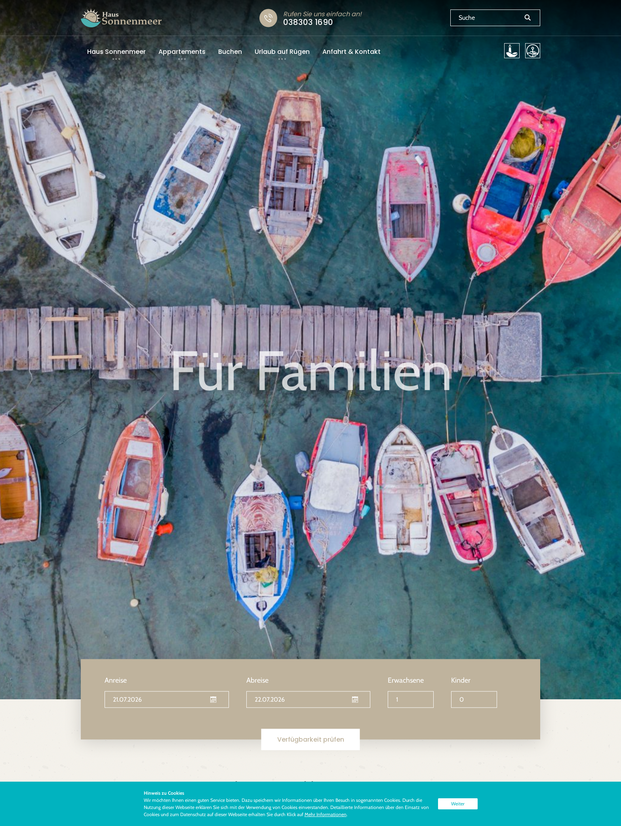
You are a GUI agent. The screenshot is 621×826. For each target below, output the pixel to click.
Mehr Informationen (326, 814)
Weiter (458, 804)
